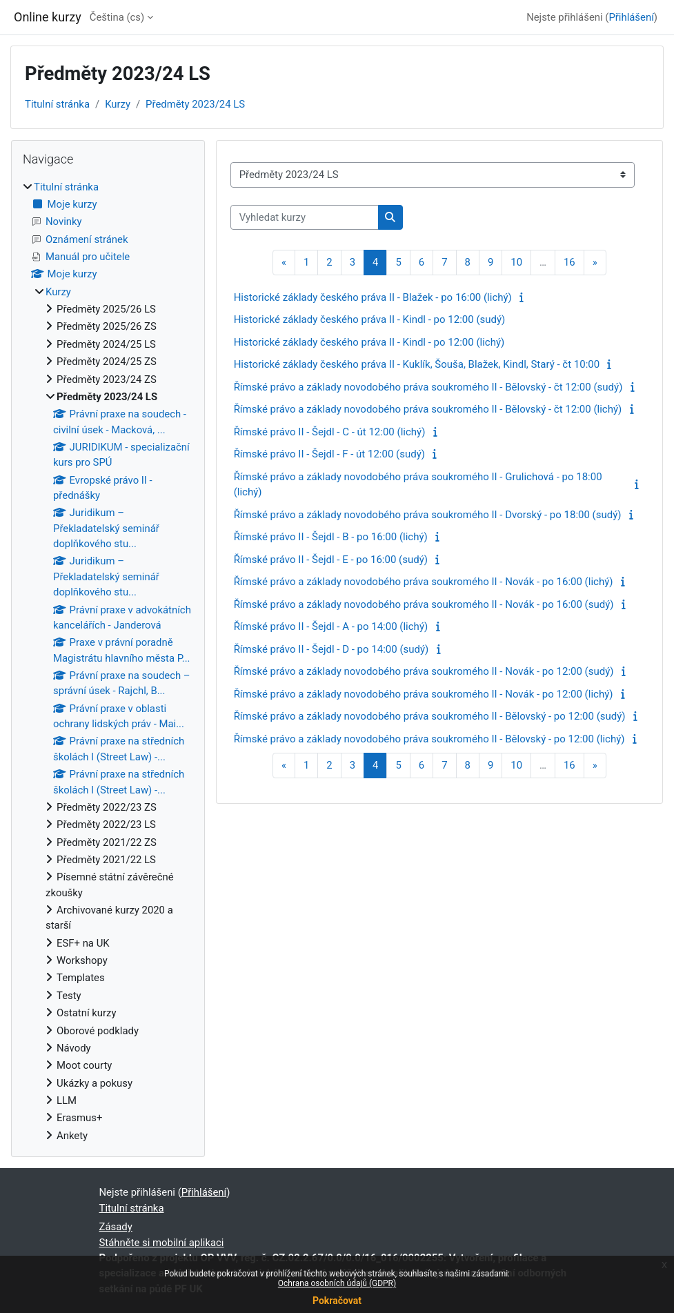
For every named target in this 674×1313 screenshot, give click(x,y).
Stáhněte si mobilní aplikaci (161, 1242)
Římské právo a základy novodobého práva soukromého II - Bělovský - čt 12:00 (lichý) (428, 409)
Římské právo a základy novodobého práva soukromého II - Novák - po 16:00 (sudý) (424, 604)
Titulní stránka (57, 104)
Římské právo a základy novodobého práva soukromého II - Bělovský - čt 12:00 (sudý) (428, 387)
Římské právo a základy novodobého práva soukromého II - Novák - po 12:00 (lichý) (423, 694)
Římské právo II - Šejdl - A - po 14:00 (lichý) (331, 626)
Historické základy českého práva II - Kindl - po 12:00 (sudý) (370, 319)
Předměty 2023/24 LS (195, 104)
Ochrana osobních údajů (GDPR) (337, 1283)
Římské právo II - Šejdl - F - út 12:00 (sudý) (329, 454)
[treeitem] (108, 661)
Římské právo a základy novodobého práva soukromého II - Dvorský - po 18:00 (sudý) (428, 515)
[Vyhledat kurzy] (304, 217)
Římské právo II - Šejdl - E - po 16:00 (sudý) (331, 559)
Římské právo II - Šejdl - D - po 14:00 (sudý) (331, 649)
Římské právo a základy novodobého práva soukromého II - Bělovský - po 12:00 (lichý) (429, 739)
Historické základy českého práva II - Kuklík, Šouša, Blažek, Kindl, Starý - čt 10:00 (417, 364)
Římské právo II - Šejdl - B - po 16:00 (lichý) (331, 537)
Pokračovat (337, 1300)
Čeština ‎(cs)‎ (117, 17)
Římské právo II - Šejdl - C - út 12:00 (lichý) (330, 432)
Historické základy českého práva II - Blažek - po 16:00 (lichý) (373, 297)
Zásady (115, 1227)
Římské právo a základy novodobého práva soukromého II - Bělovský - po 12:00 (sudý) (430, 716)
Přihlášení (630, 17)
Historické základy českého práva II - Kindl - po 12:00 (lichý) (369, 342)
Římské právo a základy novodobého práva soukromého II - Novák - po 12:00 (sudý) (424, 671)
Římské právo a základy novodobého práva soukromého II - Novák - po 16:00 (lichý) (423, 581)
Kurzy (117, 104)
